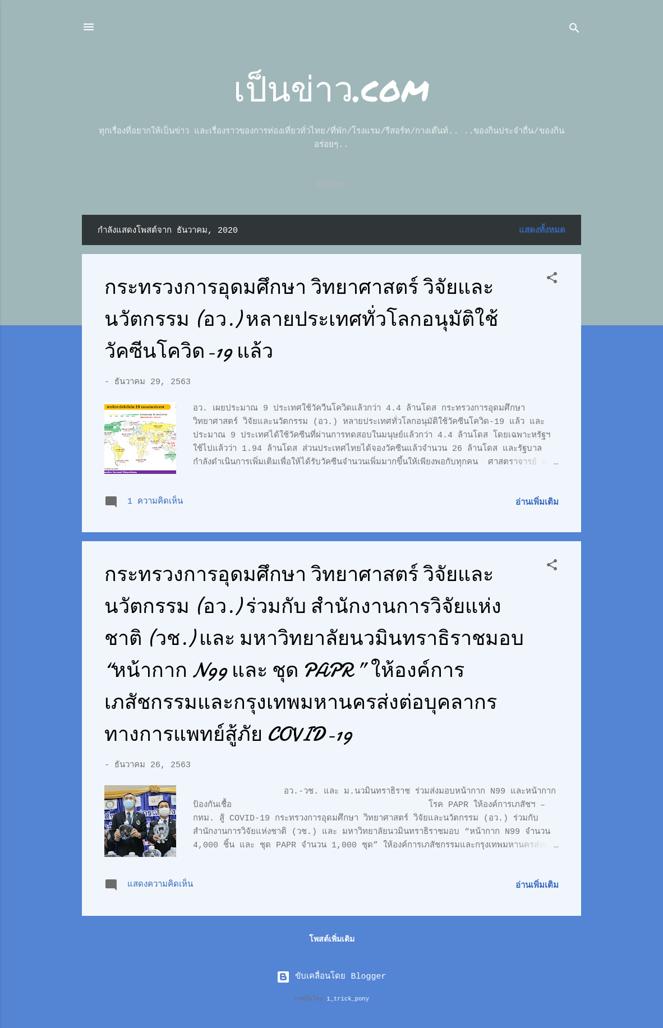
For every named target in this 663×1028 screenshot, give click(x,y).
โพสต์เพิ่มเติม (331, 939)
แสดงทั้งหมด (542, 231)
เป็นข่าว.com (331, 88)
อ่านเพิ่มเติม (537, 503)
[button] (552, 280)
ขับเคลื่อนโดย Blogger (331, 976)
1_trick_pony (347, 998)
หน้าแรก (331, 185)
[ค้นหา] (574, 30)
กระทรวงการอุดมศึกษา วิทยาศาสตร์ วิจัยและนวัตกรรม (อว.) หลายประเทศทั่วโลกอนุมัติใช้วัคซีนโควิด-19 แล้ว (301, 319)
